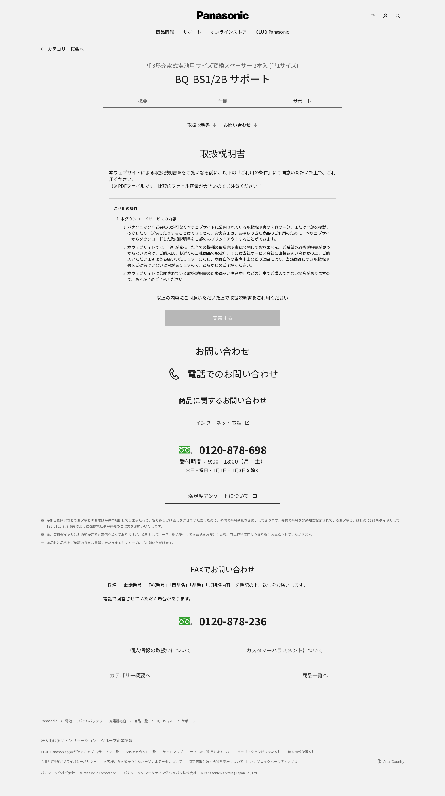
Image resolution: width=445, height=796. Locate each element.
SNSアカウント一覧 (141, 751)
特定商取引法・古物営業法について (216, 761)
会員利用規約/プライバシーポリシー (69, 761)
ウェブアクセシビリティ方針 (259, 751)
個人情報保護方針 (301, 751)
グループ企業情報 (117, 740)
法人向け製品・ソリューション (68, 740)
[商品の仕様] (222, 101)
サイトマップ (173, 751)
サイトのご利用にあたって (210, 751)
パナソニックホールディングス (273, 761)
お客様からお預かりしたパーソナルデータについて (143, 761)
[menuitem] (165, 32)
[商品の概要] (143, 101)
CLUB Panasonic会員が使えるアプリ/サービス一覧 (80, 751)
